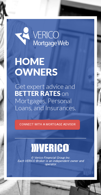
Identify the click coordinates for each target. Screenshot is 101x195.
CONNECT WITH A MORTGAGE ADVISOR (47, 124)
